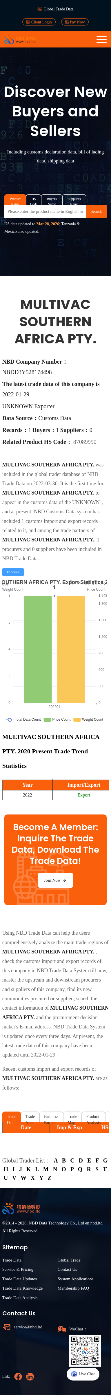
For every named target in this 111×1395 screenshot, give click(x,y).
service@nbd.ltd (28, 1327)
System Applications (76, 1279)
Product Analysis (93, 1118)
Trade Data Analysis (20, 1297)
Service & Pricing (17, 1269)
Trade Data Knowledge (22, 1288)
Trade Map (72, 1118)
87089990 (85, 442)
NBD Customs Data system (63, 512)
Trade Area (30, 1118)
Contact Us (67, 1269)
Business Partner (51, 1118)
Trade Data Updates (19, 1279)
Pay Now (75, 22)
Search (96, 211)
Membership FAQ (73, 1288)
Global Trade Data (59, 9)
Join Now (55, 880)
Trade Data (11, 1118)
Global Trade (69, 1260)
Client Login (39, 22)
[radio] (13, 572)
